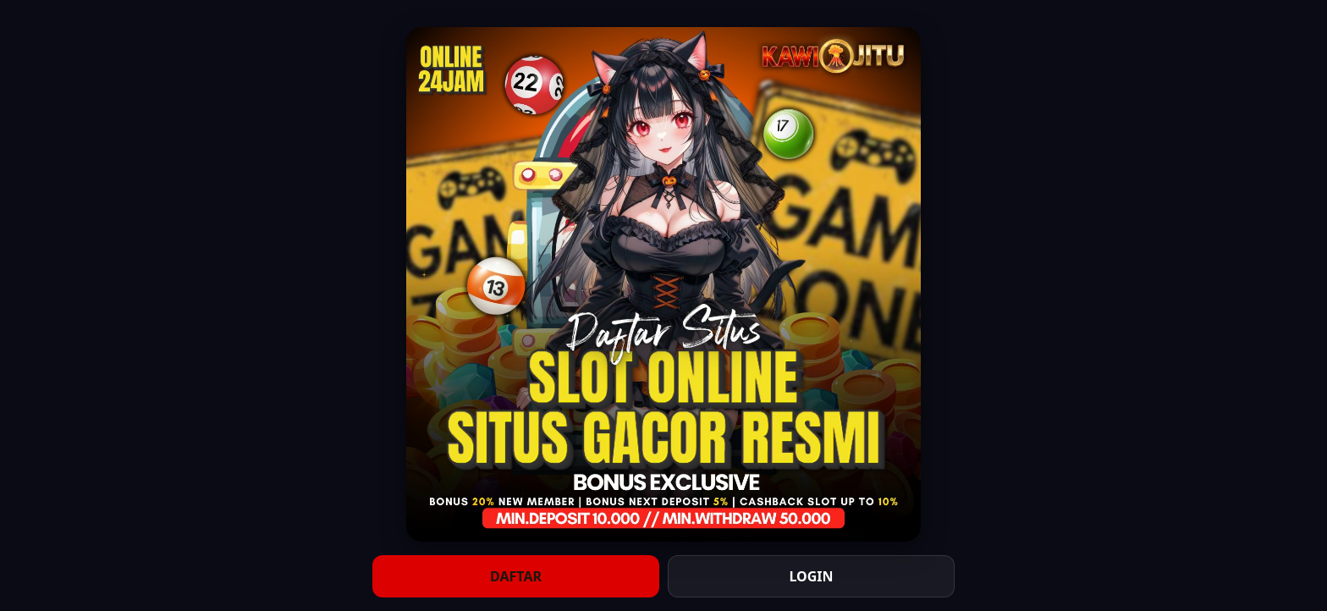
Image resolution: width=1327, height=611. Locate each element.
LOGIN (811, 576)
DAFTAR (516, 576)
